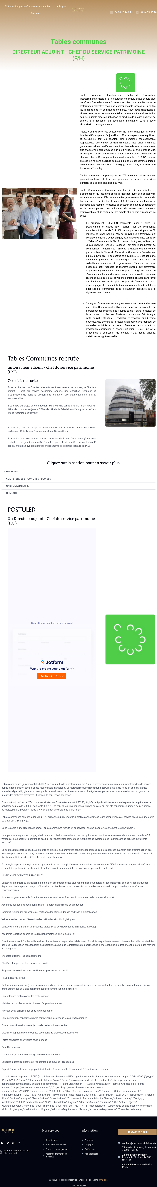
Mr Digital (103, 1180)
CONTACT (11, 493)
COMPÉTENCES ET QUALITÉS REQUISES (28, 478)
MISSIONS (12, 471)
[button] (78, 471)
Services (35, 13)
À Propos (61, 6)
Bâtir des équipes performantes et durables (27, 6)
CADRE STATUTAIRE (17, 485)
